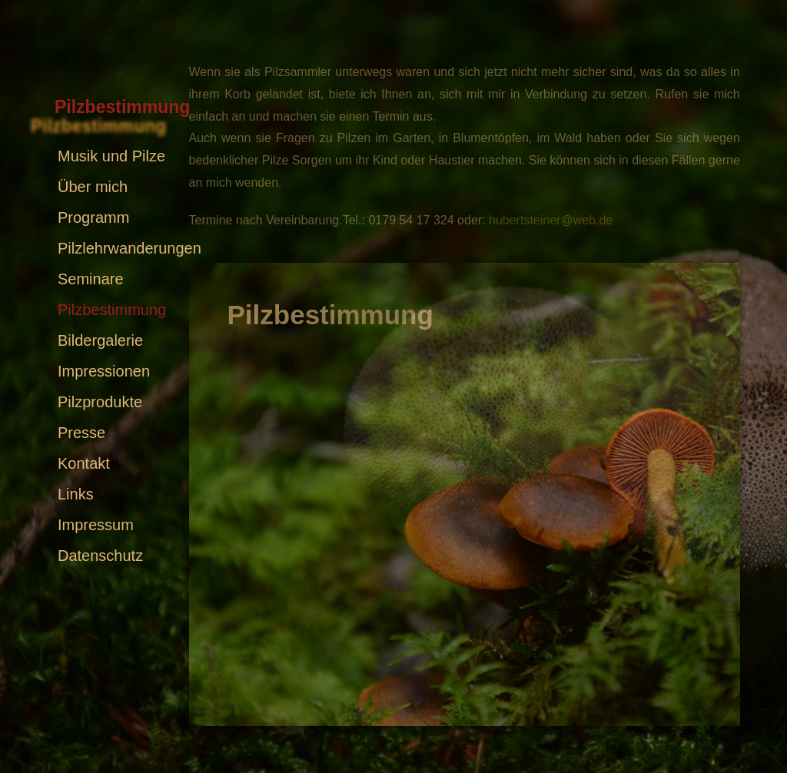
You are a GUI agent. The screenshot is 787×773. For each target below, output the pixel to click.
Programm (93, 217)
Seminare (91, 278)
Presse (81, 432)
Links (76, 494)
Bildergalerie (100, 340)
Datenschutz (100, 555)
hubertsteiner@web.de (551, 220)
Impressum (96, 524)
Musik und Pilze (111, 156)
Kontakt (84, 463)
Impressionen (104, 371)
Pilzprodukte (100, 401)
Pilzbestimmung (112, 309)
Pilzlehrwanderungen (129, 248)
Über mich (93, 186)
